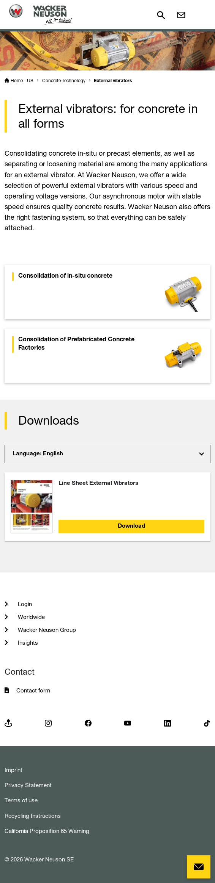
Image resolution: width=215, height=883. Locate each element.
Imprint (13, 770)
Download (131, 526)
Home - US (22, 80)
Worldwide (30, 616)
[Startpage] (40, 14)
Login (24, 604)
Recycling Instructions (33, 815)
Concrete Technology (63, 80)
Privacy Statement (28, 785)
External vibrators (113, 81)
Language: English (38, 454)
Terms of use (21, 800)
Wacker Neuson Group (46, 629)
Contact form (33, 690)
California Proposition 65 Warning (47, 831)
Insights (27, 642)
